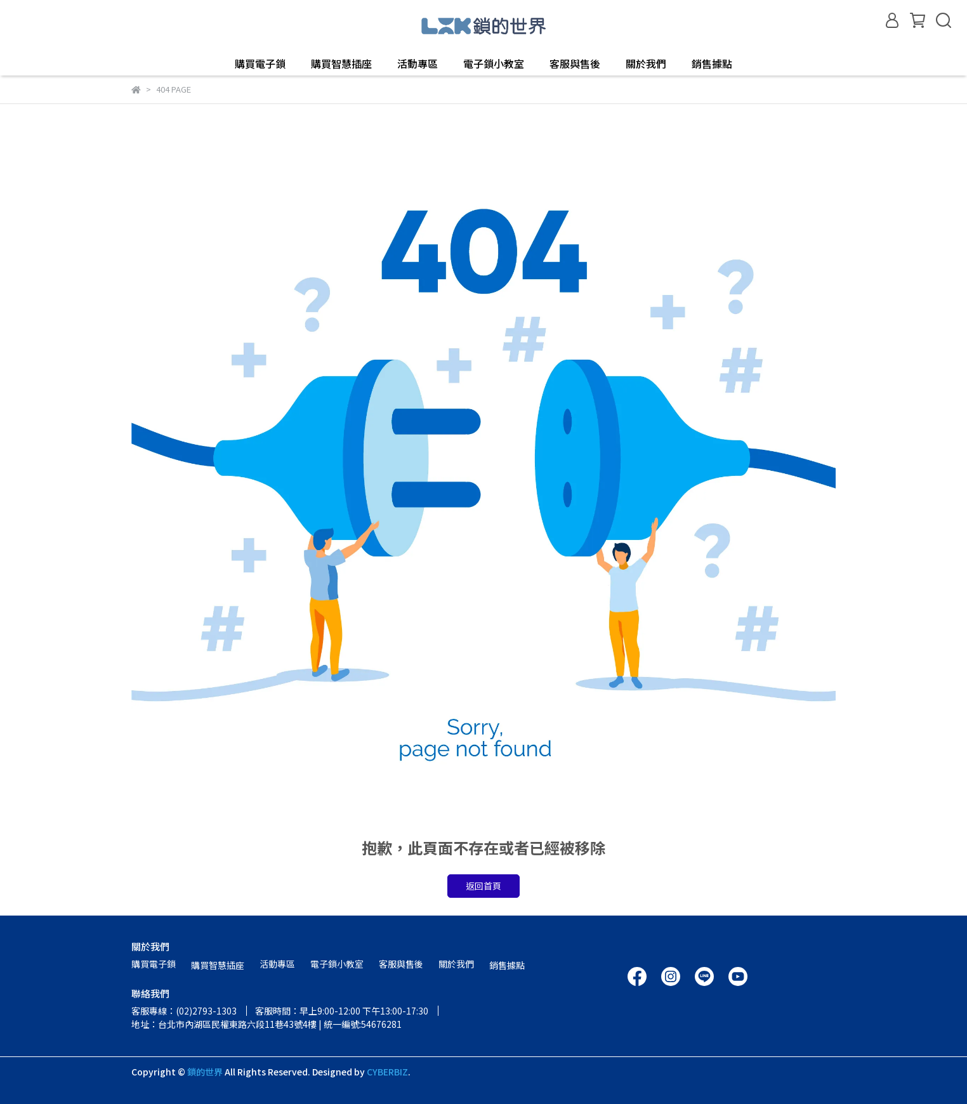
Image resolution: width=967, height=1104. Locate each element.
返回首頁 (483, 885)
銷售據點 (712, 63)
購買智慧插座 (341, 63)
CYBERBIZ (387, 1071)
